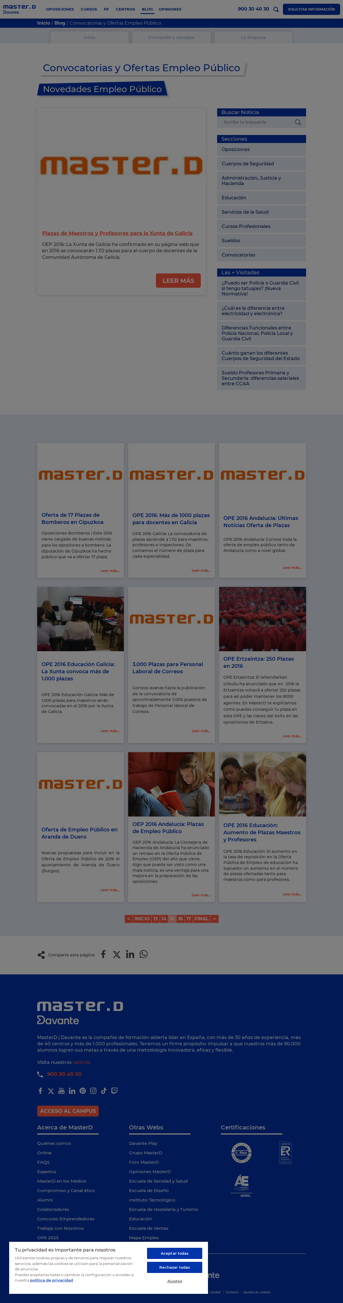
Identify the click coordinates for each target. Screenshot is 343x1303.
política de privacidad (51, 1280)
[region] (108, 1267)
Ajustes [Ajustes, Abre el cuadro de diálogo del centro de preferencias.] (174, 1281)
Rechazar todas (174, 1267)
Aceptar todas (175, 1253)
